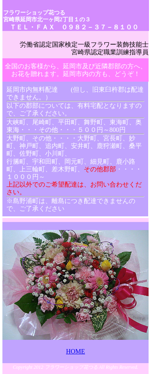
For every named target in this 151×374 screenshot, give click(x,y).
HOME (75, 351)
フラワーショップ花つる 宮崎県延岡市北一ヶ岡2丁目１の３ (47, 16)
